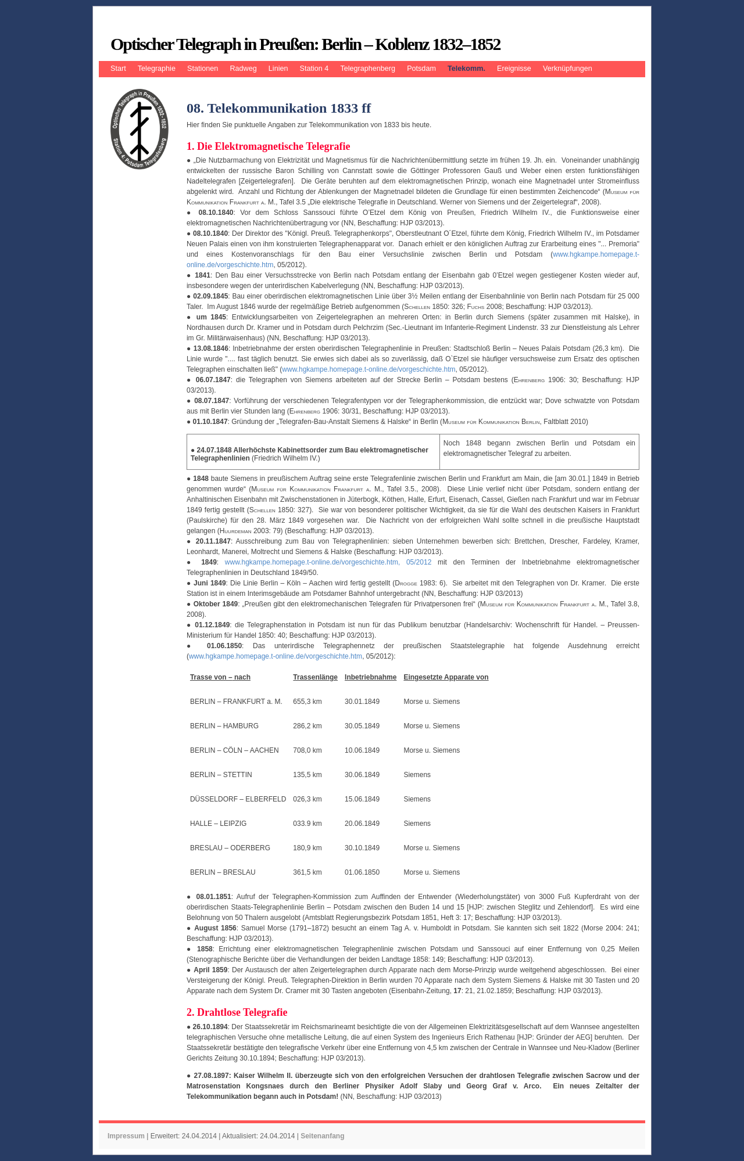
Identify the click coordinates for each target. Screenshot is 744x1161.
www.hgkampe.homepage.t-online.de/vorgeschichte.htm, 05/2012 (328, 562)
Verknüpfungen (567, 68)
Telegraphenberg (367, 68)
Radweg (243, 68)
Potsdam (421, 68)
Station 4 (314, 68)
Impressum (126, 1136)
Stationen (202, 68)
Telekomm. (466, 68)
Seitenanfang (322, 1136)
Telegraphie (157, 68)
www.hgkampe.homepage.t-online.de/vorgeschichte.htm (368, 369)
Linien (278, 68)
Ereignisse (514, 68)
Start (118, 68)
